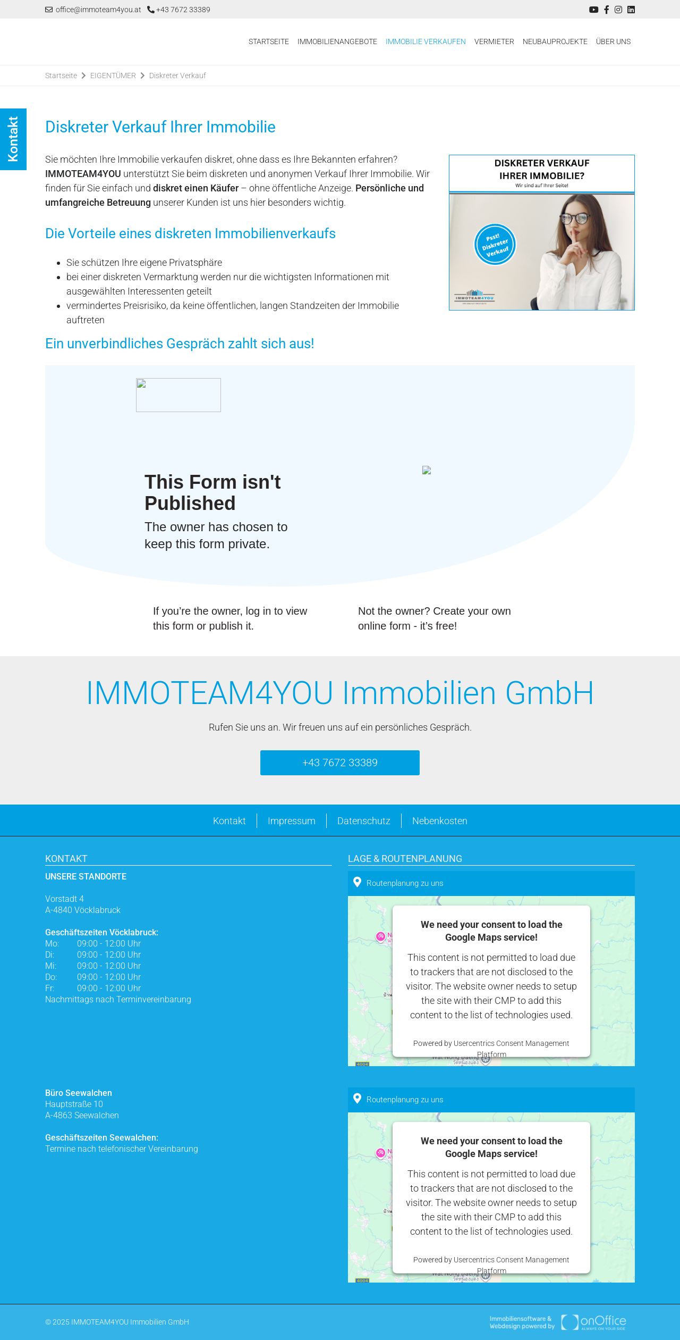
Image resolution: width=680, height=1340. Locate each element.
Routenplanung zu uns (398, 882)
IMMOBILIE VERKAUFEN (426, 41)
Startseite (61, 75)
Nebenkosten (440, 820)
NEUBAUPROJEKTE (555, 41)
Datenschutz (363, 820)
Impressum (292, 820)
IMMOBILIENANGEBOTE (337, 41)
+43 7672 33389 (178, 9)
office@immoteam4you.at (93, 9)
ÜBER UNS (613, 41)
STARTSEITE (269, 41)
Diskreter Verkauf (177, 75)
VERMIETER (494, 41)
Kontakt (229, 820)
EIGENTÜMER (113, 75)
